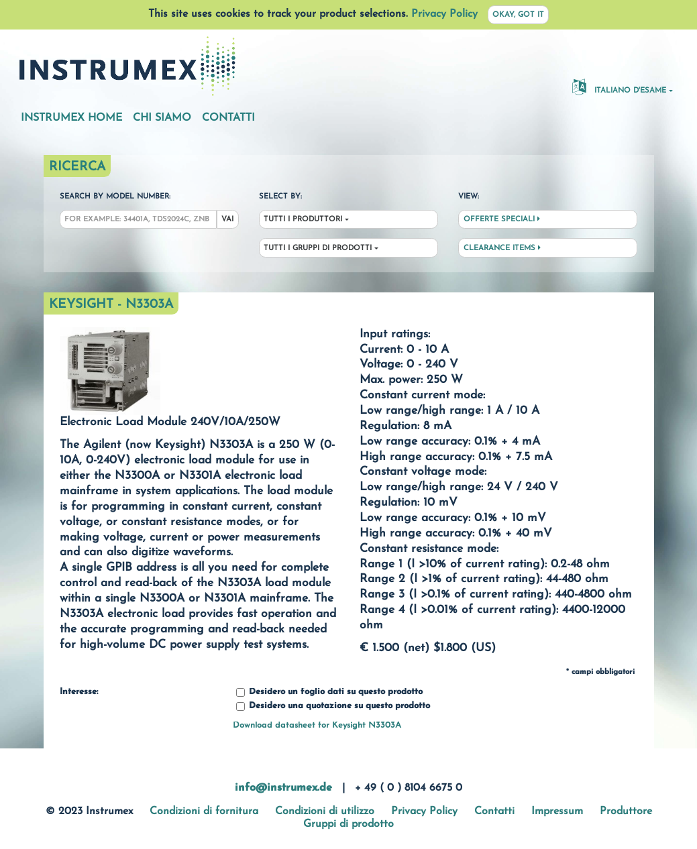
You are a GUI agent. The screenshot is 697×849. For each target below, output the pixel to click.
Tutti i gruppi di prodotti (318, 248)
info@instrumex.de (283, 788)
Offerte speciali (502, 219)
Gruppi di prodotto (348, 824)
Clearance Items (502, 248)
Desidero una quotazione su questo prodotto (333, 706)
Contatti (228, 118)
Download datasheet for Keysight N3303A (317, 725)
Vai (227, 219)
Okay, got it (518, 15)
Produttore (626, 811)
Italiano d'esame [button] (619, 86)
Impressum (557, 811)
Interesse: (79, 692)
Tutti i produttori (303, 219)
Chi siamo (162, 118)
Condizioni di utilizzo (324, 811)
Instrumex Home (71, 118)
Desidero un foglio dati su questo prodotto (329, 692)
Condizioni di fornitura (204, 811)
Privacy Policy (444, 14)
